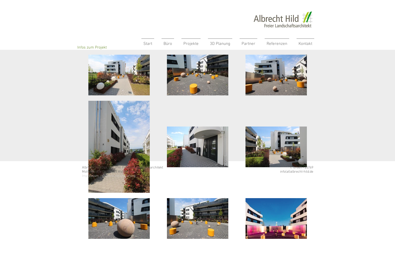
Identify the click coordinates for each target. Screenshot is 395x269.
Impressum (90, 176)
